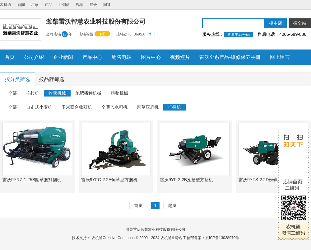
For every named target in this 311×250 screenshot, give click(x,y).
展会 (93, 4)
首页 (138, 205)
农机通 (5, 4)
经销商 (64, 4)
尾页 (172, 205)
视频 (79, 4)
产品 (48, 4)
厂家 (35, 4)
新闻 (21, 4)
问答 (107, 4)
